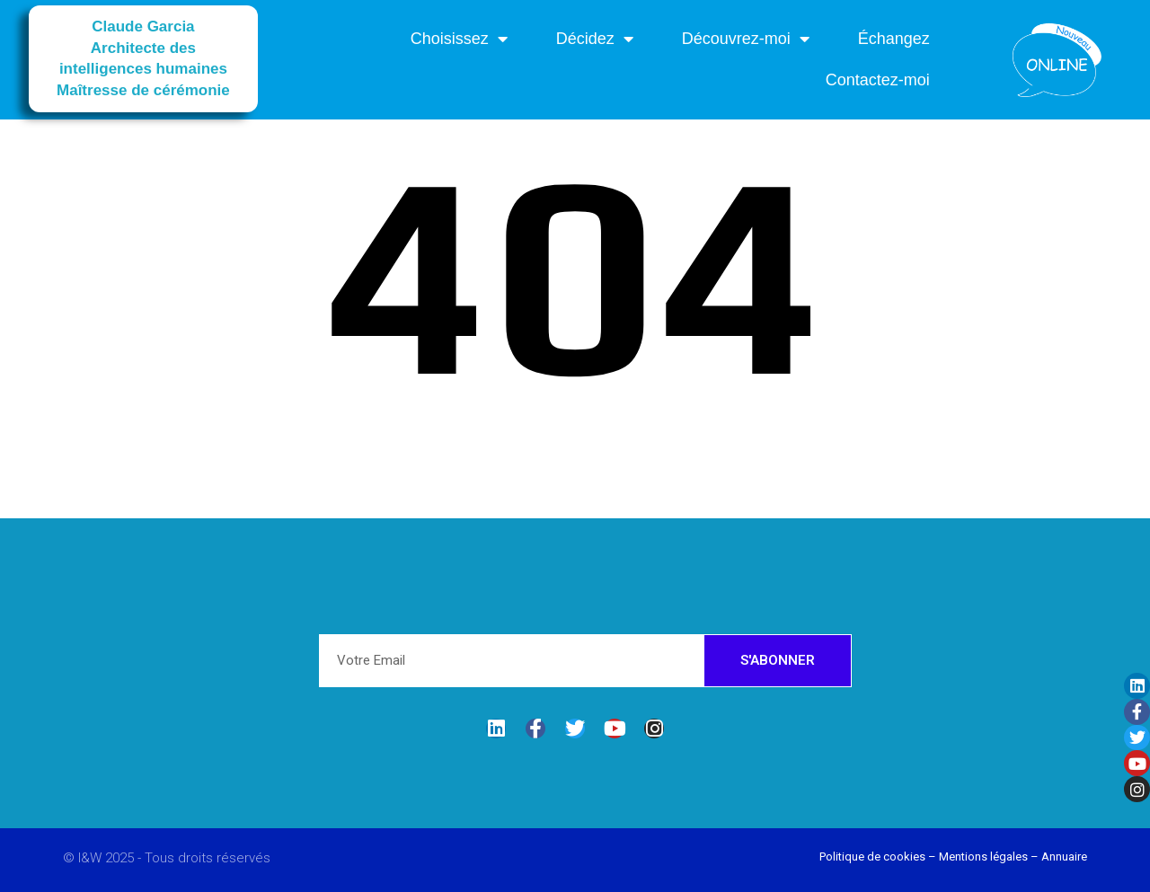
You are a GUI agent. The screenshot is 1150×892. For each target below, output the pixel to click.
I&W (91, 858)
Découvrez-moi (745, 39)
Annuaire (1064, 856)
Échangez (894, 39)
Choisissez (459, 39)
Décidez (594, 39)
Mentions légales (983, 856)
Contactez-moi (878, 80)
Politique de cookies (872, 856)
